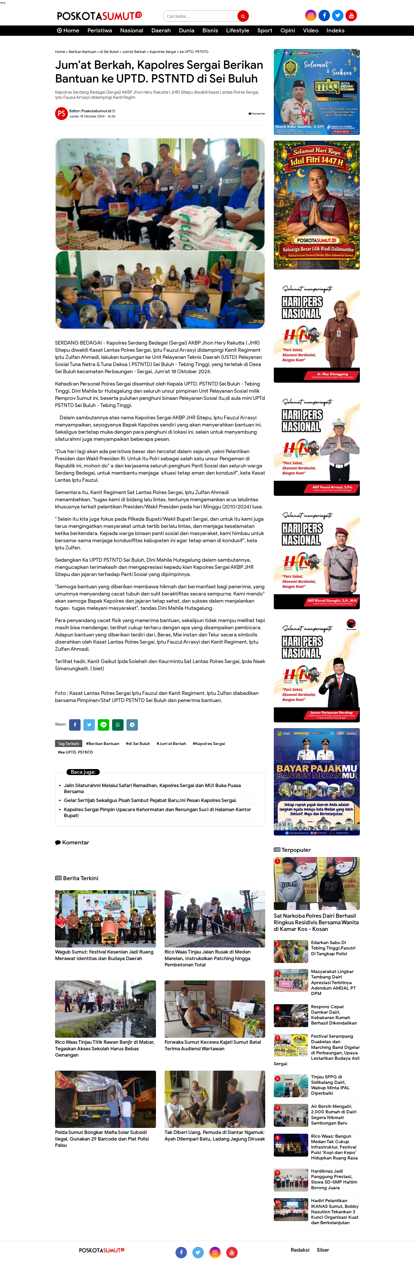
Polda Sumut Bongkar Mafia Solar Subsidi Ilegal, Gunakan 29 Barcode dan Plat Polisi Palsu (102, 1138)
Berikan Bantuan (82, 51)
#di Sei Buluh (138, 743)
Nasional (131, 30)
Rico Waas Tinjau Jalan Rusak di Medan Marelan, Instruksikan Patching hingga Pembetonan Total (208, 958)
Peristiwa (99, 30)
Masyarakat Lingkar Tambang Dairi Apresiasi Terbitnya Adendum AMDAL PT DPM (333, 982)
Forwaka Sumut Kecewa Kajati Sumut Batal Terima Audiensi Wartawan (213, 1045)
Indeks (336, 30)
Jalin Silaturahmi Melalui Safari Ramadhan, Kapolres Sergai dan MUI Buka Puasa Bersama (152, 789)
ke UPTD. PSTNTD (194, 51)
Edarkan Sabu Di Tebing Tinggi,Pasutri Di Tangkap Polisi (333, 948)
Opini (287, 30)
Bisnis (210, 30)
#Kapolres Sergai (209, 743)
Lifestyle (237, 30)
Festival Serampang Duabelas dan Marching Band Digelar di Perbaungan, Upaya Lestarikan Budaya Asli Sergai (317, 1050)
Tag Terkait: (68, 743)
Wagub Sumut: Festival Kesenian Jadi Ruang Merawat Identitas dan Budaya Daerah (104, 955)
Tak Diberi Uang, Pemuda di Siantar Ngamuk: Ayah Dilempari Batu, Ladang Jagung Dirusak (215, 1135)
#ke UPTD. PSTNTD (75, 752)
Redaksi (300, 1250)
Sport (264, 30)
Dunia (186, 30)
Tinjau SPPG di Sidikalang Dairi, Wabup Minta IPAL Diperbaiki (330, 1085)
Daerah (161, 30)
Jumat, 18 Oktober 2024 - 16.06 (92, 116)
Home (68, 30)
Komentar (257, 113)
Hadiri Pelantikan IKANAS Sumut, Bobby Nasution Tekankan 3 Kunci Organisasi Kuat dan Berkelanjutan (335, 1212)
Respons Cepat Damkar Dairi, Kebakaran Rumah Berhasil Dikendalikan (334, 1015)
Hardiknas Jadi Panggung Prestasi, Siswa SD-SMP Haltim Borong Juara (334, 1179)
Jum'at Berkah (134, 51)
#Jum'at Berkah (171, 743)
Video (311, 30)
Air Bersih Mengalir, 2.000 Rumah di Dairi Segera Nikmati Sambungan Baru (333, 1115)
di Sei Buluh (109, 51)
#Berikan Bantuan (102, 743)
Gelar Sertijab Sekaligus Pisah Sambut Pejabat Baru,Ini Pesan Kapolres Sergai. (150, 800)
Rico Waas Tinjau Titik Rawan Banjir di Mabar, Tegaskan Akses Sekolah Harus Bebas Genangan (105, 1048)
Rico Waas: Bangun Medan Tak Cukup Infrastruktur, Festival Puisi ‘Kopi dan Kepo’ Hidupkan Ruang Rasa (334, 1147)
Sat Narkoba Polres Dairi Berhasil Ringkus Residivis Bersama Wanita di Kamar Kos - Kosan (316, 922)
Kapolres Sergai (163, 51)
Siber (323, 1250)
